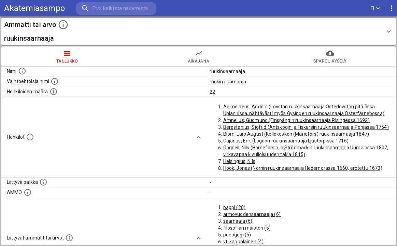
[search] (116, 8)
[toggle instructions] (63, 24)
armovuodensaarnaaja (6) (252, 214)
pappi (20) (234, 207)
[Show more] (198, 137)
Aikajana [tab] (198, 56)
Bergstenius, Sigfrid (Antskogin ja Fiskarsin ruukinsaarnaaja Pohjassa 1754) (306, 127)
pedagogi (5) (237, 234)
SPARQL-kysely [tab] (330, 56)
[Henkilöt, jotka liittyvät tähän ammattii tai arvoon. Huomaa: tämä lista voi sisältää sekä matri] (30, 137)
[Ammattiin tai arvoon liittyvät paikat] (43, 182)
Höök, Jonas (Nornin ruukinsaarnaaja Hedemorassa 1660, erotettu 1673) (302, 168)
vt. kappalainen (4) (243, 241)
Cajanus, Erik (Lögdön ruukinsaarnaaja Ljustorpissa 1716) (286, 141)
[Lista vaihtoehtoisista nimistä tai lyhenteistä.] (54, 81)
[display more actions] (391, 8)
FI (375, 8)
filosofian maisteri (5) (247, 228)
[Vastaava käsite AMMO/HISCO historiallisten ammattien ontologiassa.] (27, 192)
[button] (198, 31)
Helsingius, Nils (239, 161)
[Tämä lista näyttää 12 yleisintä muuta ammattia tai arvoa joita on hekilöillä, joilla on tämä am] (69, 237)
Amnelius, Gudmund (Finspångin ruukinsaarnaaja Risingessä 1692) (296, 120)
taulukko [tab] (67, 56)
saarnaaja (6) (238, 221)
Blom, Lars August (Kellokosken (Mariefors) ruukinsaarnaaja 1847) (296, 134)
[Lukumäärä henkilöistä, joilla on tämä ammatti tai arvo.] (53, 91)
